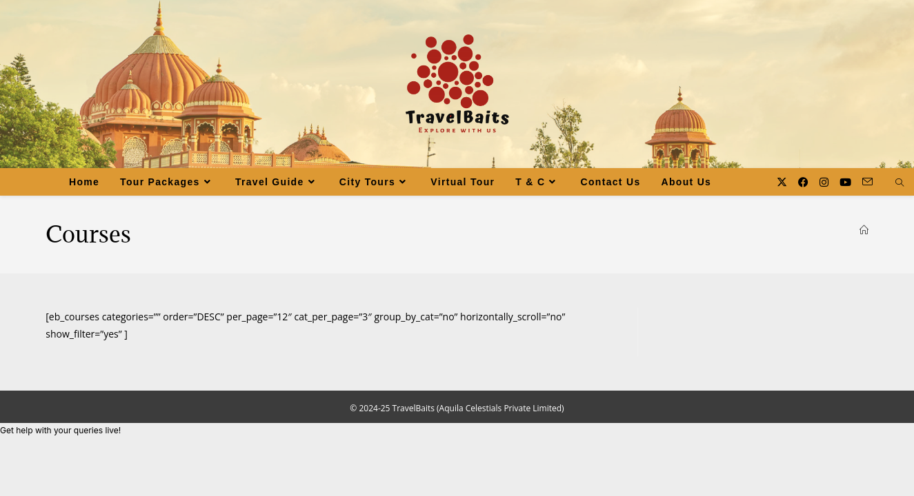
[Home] (864, 230)
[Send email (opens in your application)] (867, 181)
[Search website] (899, 183)
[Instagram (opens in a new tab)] (824, 182)
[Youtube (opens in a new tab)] (845, 182)
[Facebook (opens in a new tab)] (803, 182)
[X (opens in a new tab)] (782, 182)
